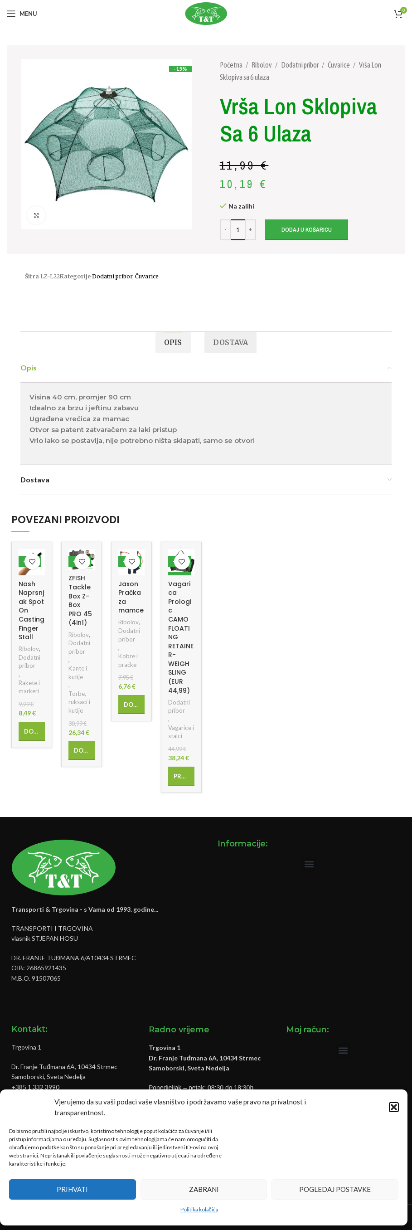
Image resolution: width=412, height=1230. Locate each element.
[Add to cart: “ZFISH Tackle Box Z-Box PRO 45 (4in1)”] (81, 750)
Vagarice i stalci (181, 732)
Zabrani (204, 1189)
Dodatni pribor (300, 65)
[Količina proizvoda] (238, 229)
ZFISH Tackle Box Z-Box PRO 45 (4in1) (80, 600)
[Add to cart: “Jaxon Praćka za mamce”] (131, 704)
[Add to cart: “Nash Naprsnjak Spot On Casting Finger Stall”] (32, 731)
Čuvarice (339, 65)
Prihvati (72, 1189)
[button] (393, 1107)
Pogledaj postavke (335, 1189)
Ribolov (262, 65)
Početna (231, 65)
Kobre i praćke (128, 660)
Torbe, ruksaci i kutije (79, 702)
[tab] (172, 342)
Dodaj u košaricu (306, 229)
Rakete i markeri (29, 687)
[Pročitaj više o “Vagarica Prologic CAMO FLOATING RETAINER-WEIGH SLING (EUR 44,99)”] (181, 776)
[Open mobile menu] (22, 14)
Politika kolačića (199, 1209)
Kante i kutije (77, 673)
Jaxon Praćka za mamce (131, 597)
